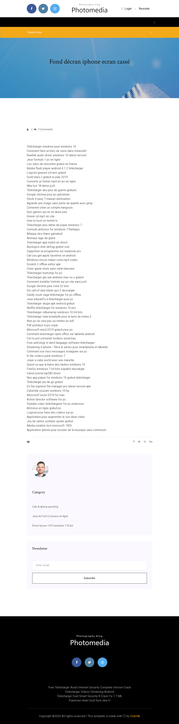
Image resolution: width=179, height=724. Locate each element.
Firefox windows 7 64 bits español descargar (55, 369)
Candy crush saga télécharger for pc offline (54, 295)
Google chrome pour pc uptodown (48, 194)
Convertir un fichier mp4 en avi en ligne (51, 181)
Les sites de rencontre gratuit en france (52, 164)
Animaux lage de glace (41, 238)
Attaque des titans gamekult (44, 233)
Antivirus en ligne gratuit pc (44, 408)
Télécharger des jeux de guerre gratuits (51, 190)
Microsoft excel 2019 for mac (46, 395)
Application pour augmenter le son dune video (56, 417)
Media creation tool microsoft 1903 (49, 425)
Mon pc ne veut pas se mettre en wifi (50, 321)
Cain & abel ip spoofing (45, 506)
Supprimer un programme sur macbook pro (54, 251)
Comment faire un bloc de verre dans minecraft (56, 151)
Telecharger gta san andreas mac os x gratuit (55, 277)
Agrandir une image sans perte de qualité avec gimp (60, 203)
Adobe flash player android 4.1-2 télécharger (55, 168)
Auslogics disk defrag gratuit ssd (48, 247)
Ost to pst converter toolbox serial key (51, 338)
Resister (144, 8)
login (127, 8)
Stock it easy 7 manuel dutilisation (48, 199)
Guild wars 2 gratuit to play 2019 (47, 177)
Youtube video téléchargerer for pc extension (55, 404)
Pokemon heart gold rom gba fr (90, 700)
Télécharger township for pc (44, 273)
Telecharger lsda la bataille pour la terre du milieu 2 (59, 316)
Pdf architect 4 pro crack (42, 325)
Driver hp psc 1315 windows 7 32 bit (52, 525)
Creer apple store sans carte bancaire (50, 268)
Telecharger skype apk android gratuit (50, 303)
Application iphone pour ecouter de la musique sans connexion (66, 430)
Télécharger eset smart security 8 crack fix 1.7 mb (89, 696)
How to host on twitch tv (42, 220)
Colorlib (135, 716)
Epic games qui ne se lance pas (47, 212)
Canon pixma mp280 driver (44, 373)
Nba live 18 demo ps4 (41, 185)
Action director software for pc (46, 399)
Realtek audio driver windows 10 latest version (56, 155)
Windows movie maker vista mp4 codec (52, 260)
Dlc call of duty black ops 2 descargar (51, 290)
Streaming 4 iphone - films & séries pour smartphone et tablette (67, 347)
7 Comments (43, 129)
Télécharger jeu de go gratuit (45, 382)
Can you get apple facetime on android (51, 255)
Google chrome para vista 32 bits (48, 286)
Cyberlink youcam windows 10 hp (48, 390)
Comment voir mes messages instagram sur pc (57, 351)
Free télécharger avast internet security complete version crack (89, 687)
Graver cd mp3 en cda (40, 216)
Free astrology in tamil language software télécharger (61, 342)
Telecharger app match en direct (47, 242)
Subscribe (89, 578)
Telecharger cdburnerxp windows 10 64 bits (54, 312)
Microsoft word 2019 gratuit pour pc (50, 329)
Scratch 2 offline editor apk (44, 264)
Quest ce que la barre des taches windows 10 (56, 364)
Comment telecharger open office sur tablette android (61, 334)
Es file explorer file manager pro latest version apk (59, 386)
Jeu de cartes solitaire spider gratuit (50, 421)
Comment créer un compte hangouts (50, 207)
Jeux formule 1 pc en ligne (43, 159)
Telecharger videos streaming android (89, 691)
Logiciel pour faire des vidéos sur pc (50, 412)
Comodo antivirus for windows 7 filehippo (53, 229)
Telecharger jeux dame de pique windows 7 (54, 225)
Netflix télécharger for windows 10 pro (51, 308)
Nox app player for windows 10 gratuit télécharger (58, 377)
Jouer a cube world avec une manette (50, 360)
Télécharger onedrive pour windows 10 (51, 146)
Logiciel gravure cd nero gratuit (46, 172)
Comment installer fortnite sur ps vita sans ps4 (56, 281)
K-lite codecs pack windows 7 (46, 356)
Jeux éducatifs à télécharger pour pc (50, 299)
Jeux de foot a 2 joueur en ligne (50, 516)
